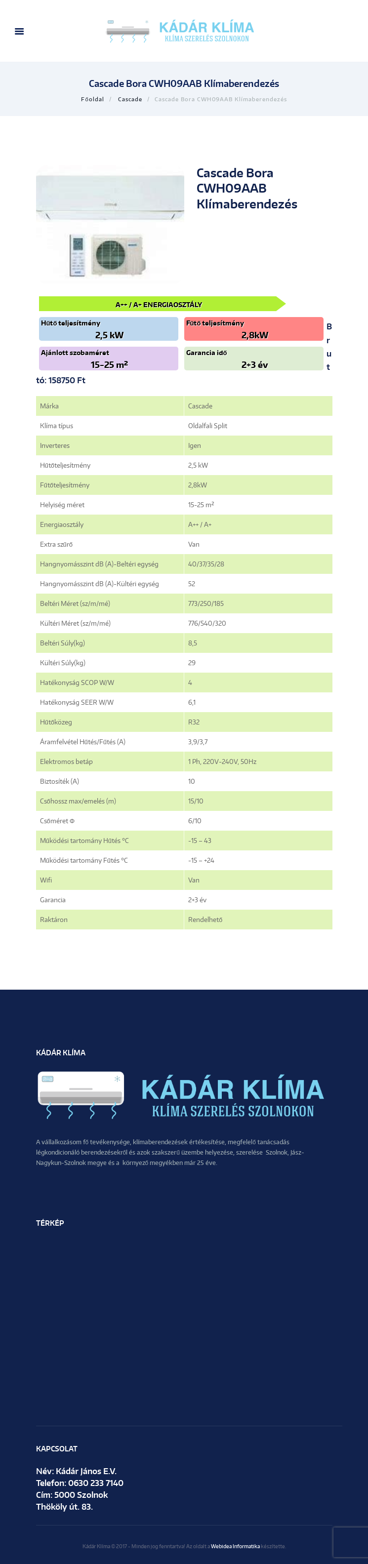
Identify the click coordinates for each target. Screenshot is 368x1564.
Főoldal (92, 99)
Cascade (130, 99)
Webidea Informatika (235, 1546)
